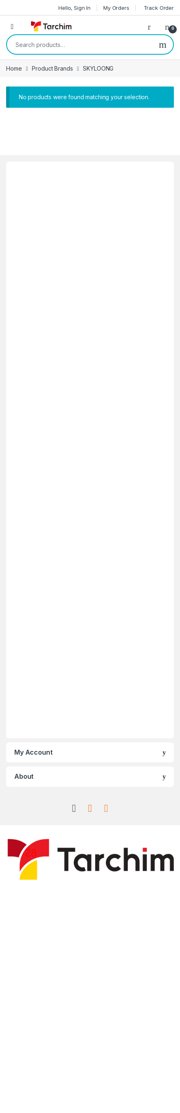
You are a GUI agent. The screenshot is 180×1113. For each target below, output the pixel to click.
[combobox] (79, 44)
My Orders (116, 7)
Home (14, 68)
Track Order (158, 7)
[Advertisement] (90, 450)
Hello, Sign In (74, 7)
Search (162, 44)
